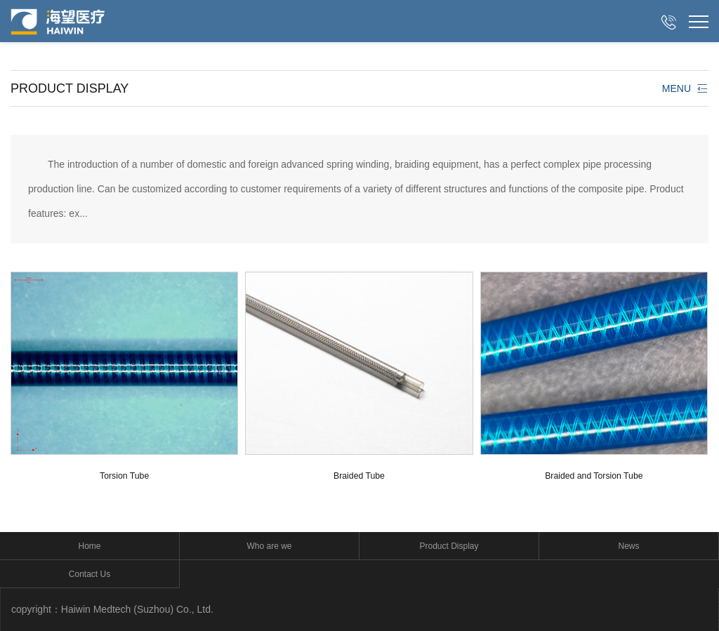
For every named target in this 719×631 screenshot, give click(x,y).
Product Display (448, 546)
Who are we (268, 546)
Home (89, 546)
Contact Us (89, 574)
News (628, 546)
